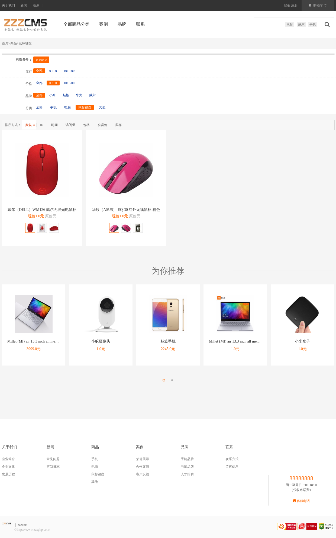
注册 (294, 5)
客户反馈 (142, 474)
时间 (54, 125)
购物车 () (318, 5)
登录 (287, 5)
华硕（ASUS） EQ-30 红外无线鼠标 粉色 (126, 210)
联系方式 (231, 459)
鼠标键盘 (25, 43)
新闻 (24, 5)
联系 (36, 5)
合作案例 (142, 467)
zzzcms (22, 525)
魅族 (66, 95)
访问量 (70, 125)
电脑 (67, 107)
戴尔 (301, 24)
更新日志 (53, 467)
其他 (102, 107)
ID (41, 125)
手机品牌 (187, 459)
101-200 (69, 71)
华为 (79, 95)
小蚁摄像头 (100, 341)
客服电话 (301, 501)
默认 (28, 125)
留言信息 (231, 467)
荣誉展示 (142, 459)
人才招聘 (187, 474)
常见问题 (53, 459)
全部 (39, 71)
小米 (52, 95)
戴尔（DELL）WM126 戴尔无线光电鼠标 (42, 210)
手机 (312, 24)
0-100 (40, 60)
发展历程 (8, 474)
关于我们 (8, 5)
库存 (118, 125)
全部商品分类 (76, 24)
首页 (6, 43)
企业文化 (8, 467)
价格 (86, 125)
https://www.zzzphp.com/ (33, 530)
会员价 (102, 125)
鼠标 (289, 24)
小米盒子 (302, 341)
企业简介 (8, 459)
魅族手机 (168, 341)
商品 (13, 43)
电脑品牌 (187, 467)
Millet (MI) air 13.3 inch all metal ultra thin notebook (48, 341)
